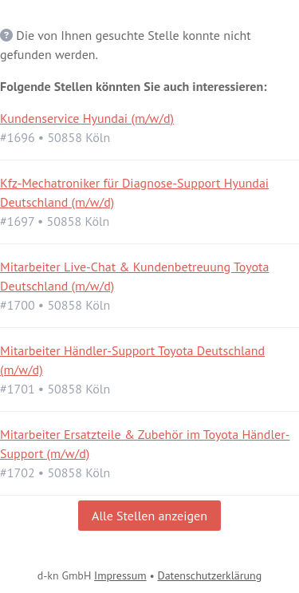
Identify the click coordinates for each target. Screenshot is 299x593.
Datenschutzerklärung (210, 575)
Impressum (120, 575)
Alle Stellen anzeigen (149, 516)
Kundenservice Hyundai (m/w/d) (87, 118)
